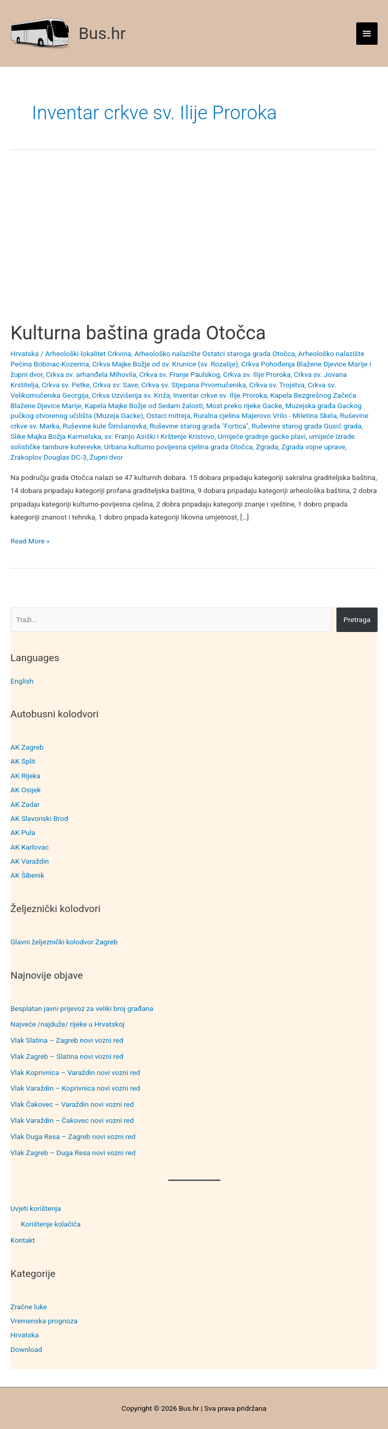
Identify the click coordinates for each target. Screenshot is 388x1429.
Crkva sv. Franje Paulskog (179, 374)
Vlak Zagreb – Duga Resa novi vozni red (72, 1152)
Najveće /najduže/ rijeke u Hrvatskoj (67, 1024)
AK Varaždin (29, 861)
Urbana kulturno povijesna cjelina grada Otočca (178, 446)
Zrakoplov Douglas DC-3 (48, 457)
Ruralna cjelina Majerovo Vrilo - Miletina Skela (265, 415)
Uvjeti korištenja (35, 1208)
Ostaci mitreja (168, 415)
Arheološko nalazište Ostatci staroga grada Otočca (214, 353)
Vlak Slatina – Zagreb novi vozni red (66, 1040)
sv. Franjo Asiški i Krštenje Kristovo (159, 436)
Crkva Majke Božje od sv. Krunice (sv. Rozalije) (165, 364)
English (21, 681)
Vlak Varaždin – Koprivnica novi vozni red (75, 1088)
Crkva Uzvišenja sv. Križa (131, 395)
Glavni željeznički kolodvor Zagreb (64, 942)
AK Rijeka (25, 776)
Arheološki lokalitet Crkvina (88, 353)
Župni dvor (106, 457)
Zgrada (267, 446)
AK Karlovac (29, 847)
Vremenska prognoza (44, 1321)
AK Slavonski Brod (39, 818)
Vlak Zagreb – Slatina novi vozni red (66, 1056)
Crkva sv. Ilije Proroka (257, 374)
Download (26, 1349)
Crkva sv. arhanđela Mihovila (91, 374)
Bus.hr (102, 33)
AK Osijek (25, 790)
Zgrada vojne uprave (313, 446)
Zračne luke (28, 1306)
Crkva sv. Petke (66, 385)
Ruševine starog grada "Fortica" (198, 426)
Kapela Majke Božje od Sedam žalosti (144, 405)
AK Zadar (25, 804)
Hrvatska (24, 1335)
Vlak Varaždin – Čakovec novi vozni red (72, 1120)
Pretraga (357, 619)
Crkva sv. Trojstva (277, 385)
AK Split (22, 761)
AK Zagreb (27, 747)
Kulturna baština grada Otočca (138, 333)
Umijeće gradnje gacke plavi (262, 436)
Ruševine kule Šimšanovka (104, 426)
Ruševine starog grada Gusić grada (306, 426)
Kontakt (22, 1240)
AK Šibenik (27, 875)
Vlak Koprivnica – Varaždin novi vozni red (75, 1072)
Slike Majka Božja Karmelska (55, 436)
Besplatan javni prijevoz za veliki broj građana (81, 1008)
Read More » (30, 541)
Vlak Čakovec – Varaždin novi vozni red (72, 1104)
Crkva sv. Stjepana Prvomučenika (193, 385)
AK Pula (22, 832)
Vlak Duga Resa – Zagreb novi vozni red (72, 1136)
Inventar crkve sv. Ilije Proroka (220, 395)
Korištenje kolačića (51, 1224)
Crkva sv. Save (115, 385)
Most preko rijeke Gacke (244, 405)
